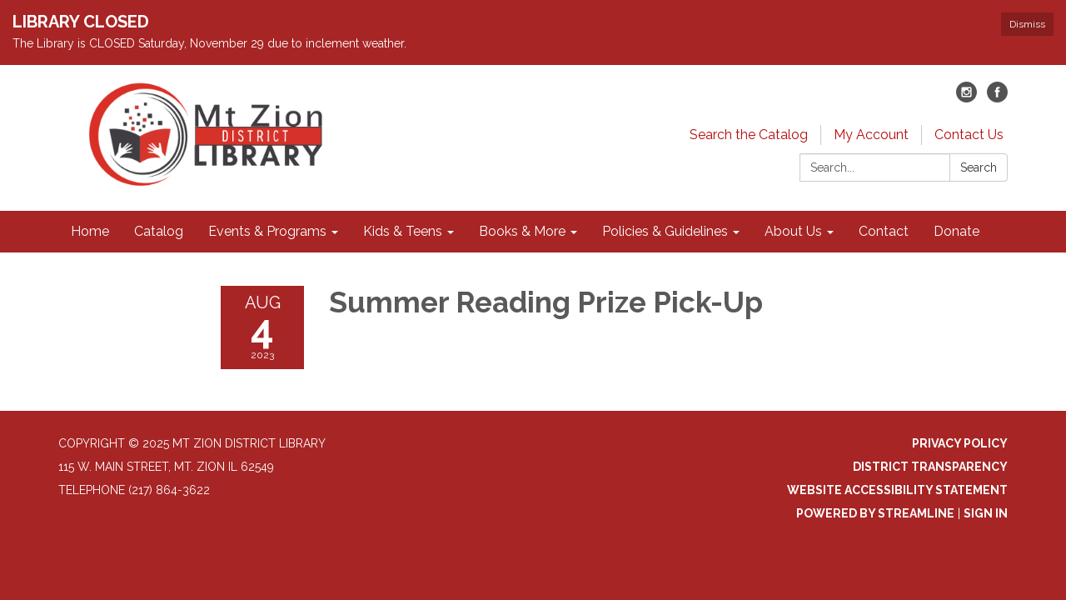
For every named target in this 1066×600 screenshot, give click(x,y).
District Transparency (930, 466)
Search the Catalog (749, 134)
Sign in (986, 513)
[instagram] (966, 98)
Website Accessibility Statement (897, 490)
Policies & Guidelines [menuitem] (665, 231)
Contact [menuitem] (884, 231)
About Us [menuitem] (793, 231)
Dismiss (1027, 24)
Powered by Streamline (875, 513)
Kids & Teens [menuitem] (402, 231)
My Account (871, 134)
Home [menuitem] (90, 231)
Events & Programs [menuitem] (267, 231)
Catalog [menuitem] (158, 231)
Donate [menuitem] (956, 231)
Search (978, 167)
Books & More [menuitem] (522, 231)
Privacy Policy (960, 443)
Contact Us (969, 134)
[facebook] (997, 98)
